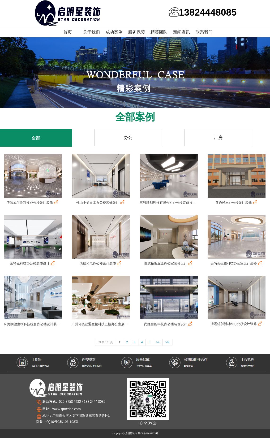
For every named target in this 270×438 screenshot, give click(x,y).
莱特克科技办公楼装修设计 (33, 263)
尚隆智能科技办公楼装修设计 (168, 323)
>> (157, 342)
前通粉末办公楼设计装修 (236, 202)
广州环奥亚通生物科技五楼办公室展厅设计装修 (101, 323)
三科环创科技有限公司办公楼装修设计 (169, 202)
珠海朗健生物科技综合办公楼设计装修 (33, 323)
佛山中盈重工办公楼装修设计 (100, 202)
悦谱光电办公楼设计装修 (101, 263)
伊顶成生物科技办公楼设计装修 (33, 202)
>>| (167, 342)
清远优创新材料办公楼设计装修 (236, 323)
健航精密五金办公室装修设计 (168, 263)
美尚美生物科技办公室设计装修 (236, 263)
